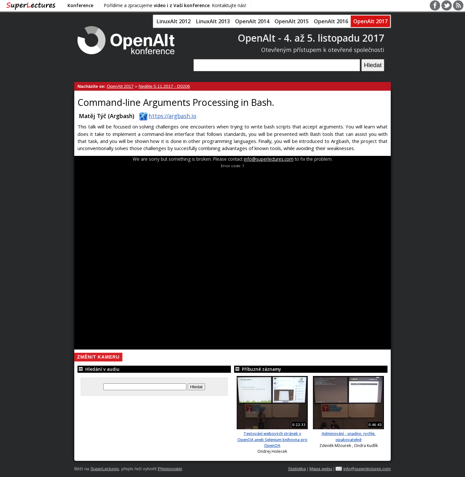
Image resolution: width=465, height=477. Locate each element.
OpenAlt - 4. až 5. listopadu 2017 (311, 38)
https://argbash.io (166, 116)
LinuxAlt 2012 (173, 21)
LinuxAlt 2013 (213, 21)
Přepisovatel (170, 468)
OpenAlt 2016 (331, 21)
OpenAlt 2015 (291, 21)
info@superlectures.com (269, 159)
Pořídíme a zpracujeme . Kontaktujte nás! (175, 5)
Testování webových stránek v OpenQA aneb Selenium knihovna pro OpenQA (272, 439)
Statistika (297, 468)
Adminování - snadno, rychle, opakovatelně (349, 436)
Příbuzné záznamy (257, 369)
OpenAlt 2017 (370, 21)
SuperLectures (104, 468)
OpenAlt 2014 (252, 21)
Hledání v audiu (98, 369)
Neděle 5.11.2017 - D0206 (164, 86)
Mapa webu (320, 468)
